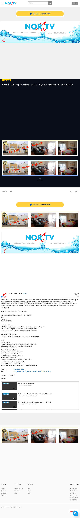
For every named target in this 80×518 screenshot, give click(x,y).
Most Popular (18, 491)
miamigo (25, 293)
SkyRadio (74, 489)
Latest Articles (18, 489)
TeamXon (74, 500)
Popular (30, 491)
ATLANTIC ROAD (19, 369)
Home (3, 489)
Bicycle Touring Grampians (26, 383)
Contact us (6, 491)
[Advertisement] (40, 59)
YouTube (74, 495)
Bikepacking (47, 371)
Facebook (74, 491)
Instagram (75, 497)
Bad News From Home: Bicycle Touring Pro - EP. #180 (34, 402)
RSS (15, 493)
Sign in (75, 3)
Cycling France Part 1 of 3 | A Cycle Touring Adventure (34, 394)
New (29, 489)
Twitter (74, 493)
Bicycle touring (19, 371)
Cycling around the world (33, 371)
